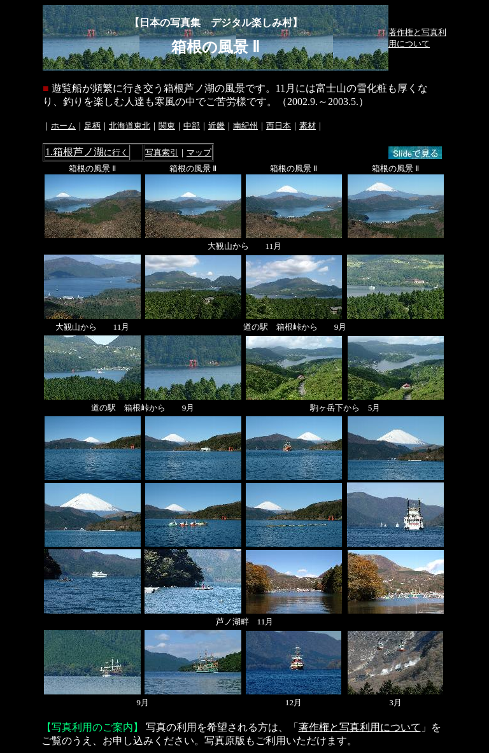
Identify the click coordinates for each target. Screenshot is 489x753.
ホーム (63, 125)
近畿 (216, 125)
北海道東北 (129, 125)
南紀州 (245, 125)
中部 (191, 125)
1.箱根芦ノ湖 (87, 151)
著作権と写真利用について (360, 727)
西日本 (278, 125)
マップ (199, 152)
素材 (307, 125)
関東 (167, 125)
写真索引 (161, 152)
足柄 (92, 125)
